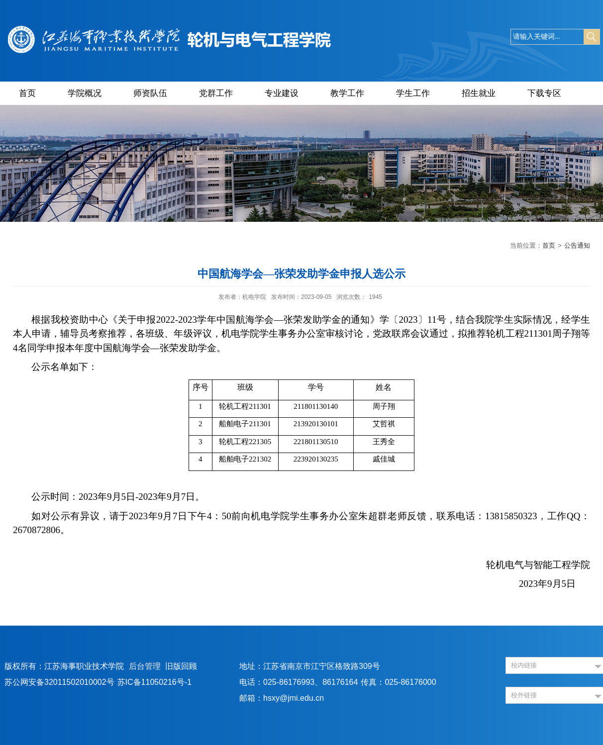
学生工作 (413, 93)
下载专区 (544, 93)
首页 (27, 93)
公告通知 (577, 245)
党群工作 (216, 93)
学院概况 (84, 93)
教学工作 (347, 93)
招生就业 (479, 93)
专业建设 (282, 93)
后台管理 (145, 666)
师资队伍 (150, 93)
